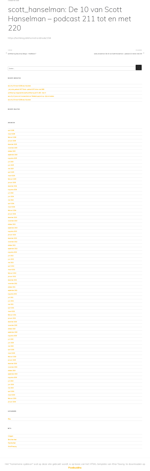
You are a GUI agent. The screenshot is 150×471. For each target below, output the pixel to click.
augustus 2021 (12, 294)
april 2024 (11, 203)
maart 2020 (11, 353)
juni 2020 (11, 343)
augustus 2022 (12, 252)
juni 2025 (11, 165)
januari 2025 (12, 182)
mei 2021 (10, 304)
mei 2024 (10, 200)
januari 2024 (12, 214)
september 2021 (12, 290)
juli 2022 (10, 255)
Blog (9, 419)
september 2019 (12, 374)
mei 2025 (10, 168)
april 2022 (11, 266)
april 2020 (11, 349)
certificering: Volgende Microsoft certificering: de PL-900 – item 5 (27, 93)
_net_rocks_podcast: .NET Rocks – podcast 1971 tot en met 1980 (26, 89)
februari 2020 (12, 356)
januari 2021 (12, 318)
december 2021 (12, 280)
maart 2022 (11, 269)
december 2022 (12, 238)
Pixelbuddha (74, 467)
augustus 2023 (12, 231)
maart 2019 (11, 395)
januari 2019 (12, 402)
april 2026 (11, 130)
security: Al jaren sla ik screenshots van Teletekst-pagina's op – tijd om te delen (31, 96)
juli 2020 (10, 339)
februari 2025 (12, 179)
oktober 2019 (11, 370)
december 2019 (12, 363)
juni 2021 (11, 301)
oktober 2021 (11, 287)
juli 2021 (10, 297)
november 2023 (12, 221)
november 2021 (12, 283)
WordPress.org (12, 446)
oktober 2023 (11, 224)
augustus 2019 (12, 377)
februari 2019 (12, 398)
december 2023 (12, 217)
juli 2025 (10, 162)
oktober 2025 (11, 151)
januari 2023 (12, 235)
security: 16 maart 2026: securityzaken (19, 100)
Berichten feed (12, 439)
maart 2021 (11, 311)
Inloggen (10, 436)
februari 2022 (12, 273)
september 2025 (12, 154)
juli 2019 (10, 381)
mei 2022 (10, 262)
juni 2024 (11, 196)
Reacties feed (12, 443)
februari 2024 (12, 210)
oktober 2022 (11, 245)
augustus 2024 (12, 189)
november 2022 (12, 242)
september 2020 (12, 332)
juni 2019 (11, 384)
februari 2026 (12, 137)
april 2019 (11, 391)
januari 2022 (12, 276)
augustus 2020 (12, 335)
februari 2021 (12, 315)
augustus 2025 (12, 158)
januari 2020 (12, 360)
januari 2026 (12, 141)
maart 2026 (11, 134)
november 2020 (12, 325)
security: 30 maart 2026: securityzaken (19, 86)
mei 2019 (10, 388)
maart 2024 (11, 207)
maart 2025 (11, 175)
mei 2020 (10, 346)
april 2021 (11, 308)
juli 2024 (10, 193)
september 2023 (12, 228)
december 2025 (12, 144)
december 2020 (12, 322)
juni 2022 (11, 259)
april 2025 (11, 172)
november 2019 (12, 367)
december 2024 (12, 186)
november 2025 (12, 148)
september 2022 (12, 248)
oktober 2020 (11, 329)
